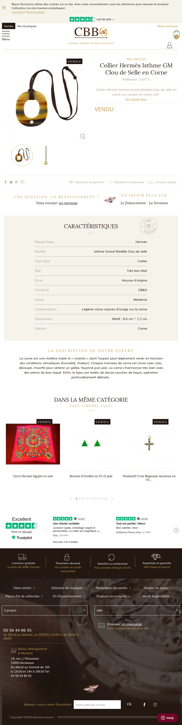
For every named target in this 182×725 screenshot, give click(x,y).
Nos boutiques (26, 26)
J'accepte (18, 12)
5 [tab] (87, 498)
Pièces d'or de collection (24, 596)
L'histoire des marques (68, 588)
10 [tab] (101, 498)
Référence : (131, 79)
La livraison (158, 203)
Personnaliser (35, 12)
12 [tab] (106, 498)
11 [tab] (104, 498)
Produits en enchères (113, 596)
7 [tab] (93, 498)
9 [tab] (98, 498)
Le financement (133, 203)
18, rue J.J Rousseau (25, 658)
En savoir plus (136, 98)
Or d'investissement (69, 596)
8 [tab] (95, 498)
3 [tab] (82, 498)
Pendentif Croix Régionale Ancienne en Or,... (149, 477)
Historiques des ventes (113, 588)
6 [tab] (90, 498)
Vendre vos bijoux (158, 588)
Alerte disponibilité (158, 596)
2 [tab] (79, 498)
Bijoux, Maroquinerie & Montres (32, 650)
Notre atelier (24, 588)
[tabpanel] (33, 453)
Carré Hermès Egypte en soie (33, 476)
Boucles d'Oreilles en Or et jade (91, 476)
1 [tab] (76, 498)
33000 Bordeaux (22, 662)
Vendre (8, 26)
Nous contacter (168, 26)
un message (68, 203)
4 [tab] (85, 498)
